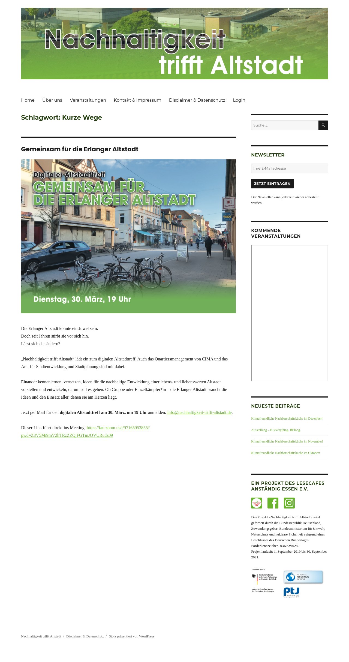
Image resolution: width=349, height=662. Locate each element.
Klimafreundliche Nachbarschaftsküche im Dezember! (287, 418)
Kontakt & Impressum (137, 100)
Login (239, 100)
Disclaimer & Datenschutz (197, 100)
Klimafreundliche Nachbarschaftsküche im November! (287, 441)
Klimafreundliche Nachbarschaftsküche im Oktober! (285, 453)
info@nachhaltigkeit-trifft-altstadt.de (199, 412)
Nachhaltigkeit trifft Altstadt (41, 636)
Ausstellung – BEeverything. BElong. (276, 430)
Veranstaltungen (88, 100)
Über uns (52, 100)
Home (28, 100)
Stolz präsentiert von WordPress (131, 636)
